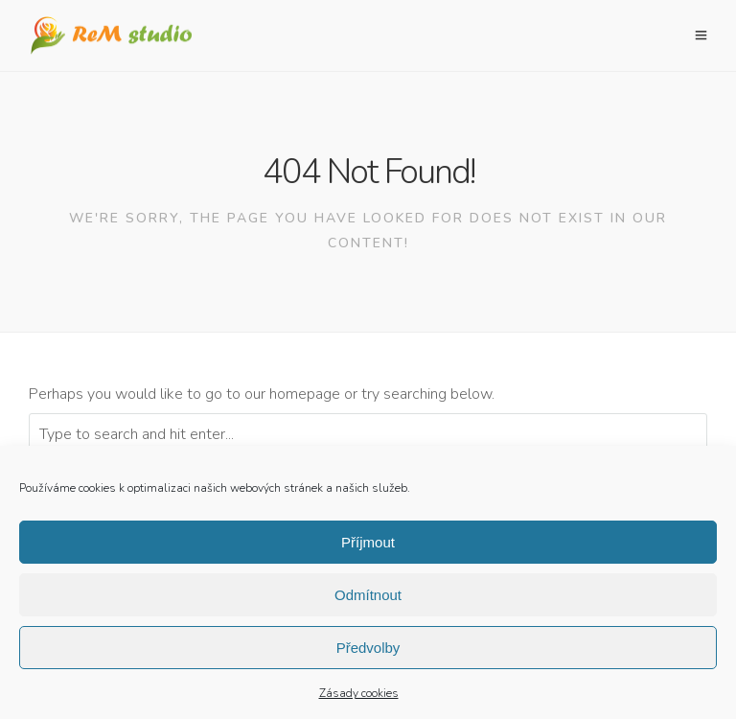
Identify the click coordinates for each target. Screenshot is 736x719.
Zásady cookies (359, 697)
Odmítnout (368, 599)
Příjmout (368, 546)
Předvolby (368, 651)
